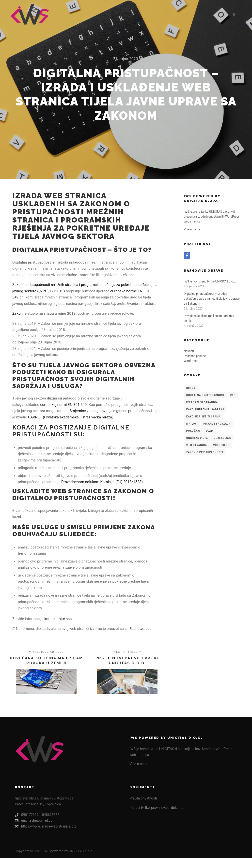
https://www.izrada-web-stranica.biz (45, 826)
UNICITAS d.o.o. (81, 851)
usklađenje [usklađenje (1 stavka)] (223, 438)
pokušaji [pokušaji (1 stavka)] (193, 430)
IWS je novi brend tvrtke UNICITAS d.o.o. (210, 281)
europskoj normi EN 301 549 (63, 404)
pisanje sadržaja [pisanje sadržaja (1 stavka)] (217, 423)
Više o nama (192, 229)
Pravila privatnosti (143, 798)
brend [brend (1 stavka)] (190, 388)
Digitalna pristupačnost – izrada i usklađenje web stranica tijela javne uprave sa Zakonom (212, 298)
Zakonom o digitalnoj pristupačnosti (83, 495)
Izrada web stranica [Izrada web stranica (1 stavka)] (202, 402)
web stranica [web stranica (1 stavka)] (196, 445)
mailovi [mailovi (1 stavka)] (192, 423)
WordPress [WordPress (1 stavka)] (221, 445)
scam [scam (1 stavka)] (209, 430)
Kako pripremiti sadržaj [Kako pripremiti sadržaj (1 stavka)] (205, 409)
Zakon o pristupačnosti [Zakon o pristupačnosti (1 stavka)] (204, 452)
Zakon (17, 313)
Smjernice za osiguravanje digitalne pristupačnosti (110, 411)
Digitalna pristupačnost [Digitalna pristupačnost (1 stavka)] (205, 395)
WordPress (191, 361)
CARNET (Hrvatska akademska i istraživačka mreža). (71, 417)
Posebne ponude (195, 356)
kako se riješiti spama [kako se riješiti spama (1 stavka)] (203, 416)
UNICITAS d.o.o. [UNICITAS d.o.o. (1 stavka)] (197, 438)
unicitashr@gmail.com (35, 820)
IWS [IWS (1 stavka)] (233, 395)
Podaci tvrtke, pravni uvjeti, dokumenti (158, 808)
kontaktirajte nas (58, 619)
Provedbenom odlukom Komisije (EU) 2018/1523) (102, 482)
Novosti (189, 351)
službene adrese (138, 628)
